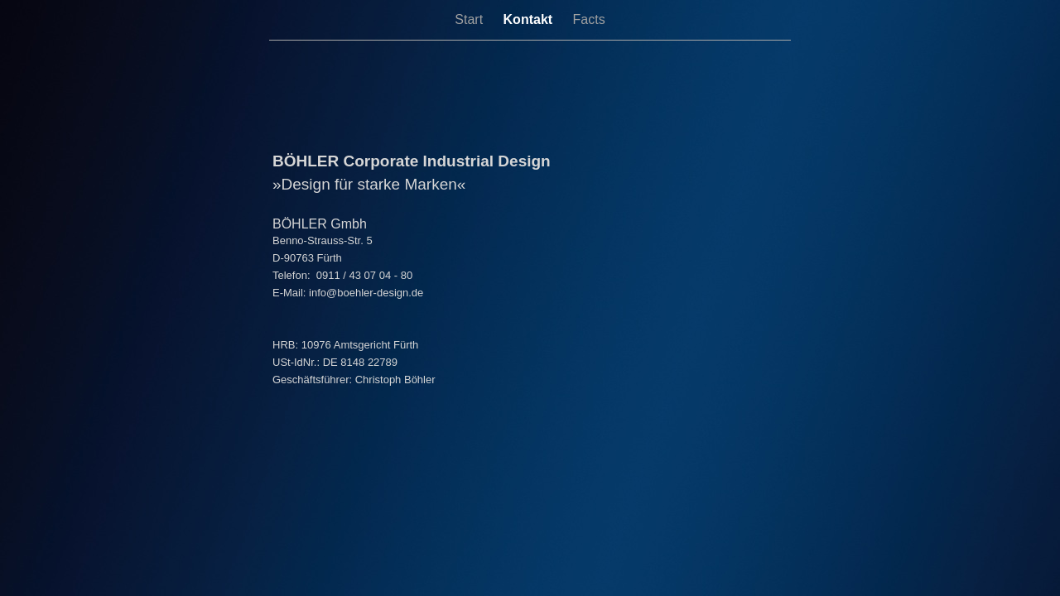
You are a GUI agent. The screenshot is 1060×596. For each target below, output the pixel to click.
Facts (589, 19)
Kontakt (530, 19)
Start (470, 19)
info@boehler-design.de (366, 292)
